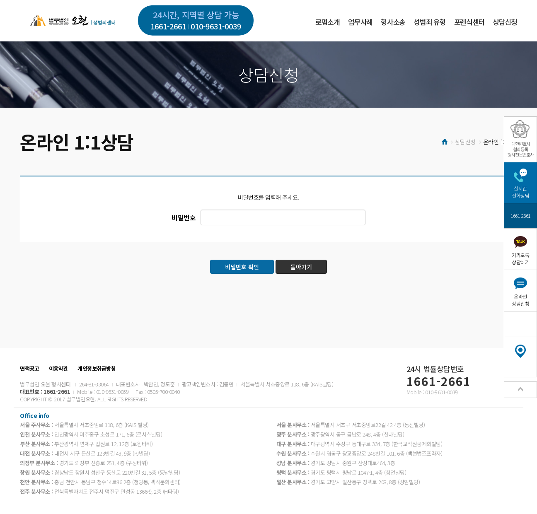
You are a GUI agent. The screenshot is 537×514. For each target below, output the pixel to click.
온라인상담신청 (520, 300)
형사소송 (393, 22)
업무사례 (360, 22)
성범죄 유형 (429, 22)
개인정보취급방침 (96, 368)
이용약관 (58, 368)
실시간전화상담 (520, 192)
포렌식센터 (469, 22)
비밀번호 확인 (242, 267)
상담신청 (505, 22)
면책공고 (29, 368)
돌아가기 (301, 267)
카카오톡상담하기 (520, 258)
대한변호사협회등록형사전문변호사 (521, 149)
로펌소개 (327, 22)
